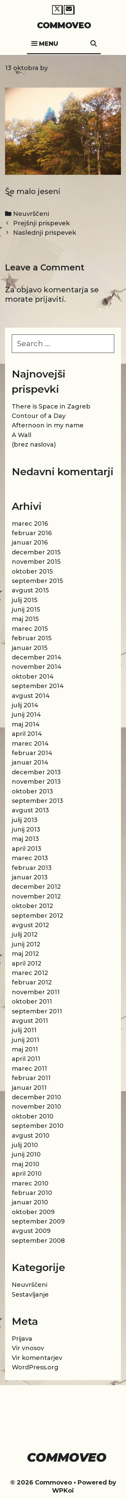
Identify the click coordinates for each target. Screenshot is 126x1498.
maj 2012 (25, 953)
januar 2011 (29, 1088)
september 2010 (38, 1126)
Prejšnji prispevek (41, 223)
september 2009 (38, 1221)
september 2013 (37, 801)
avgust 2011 (30, 1020)
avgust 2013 (30, 810)
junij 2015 (26, 609)
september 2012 (37, 915)
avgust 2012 (30, 925)
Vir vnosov (28, 1348)
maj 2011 (25, 1049)
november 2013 (36, 781)
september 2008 (38, 1240)
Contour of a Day (39, 416)
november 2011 (36, 992)
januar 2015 (29, 648)
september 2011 (37, 1011)
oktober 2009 (33, 1212)
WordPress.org (35, 1367)
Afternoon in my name (48, 425)
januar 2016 (30, 542)
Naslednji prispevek (44, 232)
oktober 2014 (33, 676)
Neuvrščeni (31, 214)
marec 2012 (30, 973)
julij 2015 (24, 600)
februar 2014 (32, 753)
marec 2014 (30, 743)
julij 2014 (25, 705)
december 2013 (36, 772)
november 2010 (36, 1106)
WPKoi (63, 1490)
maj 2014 (26, 724)
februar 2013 (32, 868)
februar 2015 (31, 638)
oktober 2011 (32, 1001)
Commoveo (64, 25)
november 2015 (36, 561)
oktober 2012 (32, 906)
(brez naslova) (34, 444)
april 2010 (27, 1173)
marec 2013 (30, 858)
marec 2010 (30, 1183)
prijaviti (49, 299)
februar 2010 (32, 1193)
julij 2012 (25, 934)
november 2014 (36, 667)
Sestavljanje (30, 1294)
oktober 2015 (32, 571)
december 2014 (36, 657)
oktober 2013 (32, 791)
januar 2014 (30, 762)
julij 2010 (25, 1145)
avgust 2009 (31, 1231)
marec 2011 (29, 1068)
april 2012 (26, 963)
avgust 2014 (31, 695)
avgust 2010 (30, 1135)
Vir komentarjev (37, 1358)
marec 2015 (30, 628)
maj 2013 (25, 839)
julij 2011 (24, 1030)
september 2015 (37, 581)
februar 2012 (32, 982)
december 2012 (36, 886)
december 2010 (36, 1097)
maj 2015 (25, 619)
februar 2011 (31, 1078)
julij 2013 (25, 820)
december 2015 (36, 552)
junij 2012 (26, 944)
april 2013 (26, 848)
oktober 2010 (32, 1116)
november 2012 (36, 896)
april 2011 (26, 1059)
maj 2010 (25, 1164)
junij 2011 (25, 1040)
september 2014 (38, 686)
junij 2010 (26, 1154)
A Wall (21, 435)
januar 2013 (30, 877)
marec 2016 (30, 523)
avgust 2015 (30, 590)
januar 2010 (30, 1202)
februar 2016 (32, 533)
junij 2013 (26, 829)
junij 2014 (26, 714)
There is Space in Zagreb (51, 406)
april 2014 (27, 734)
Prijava (22, 1338)
